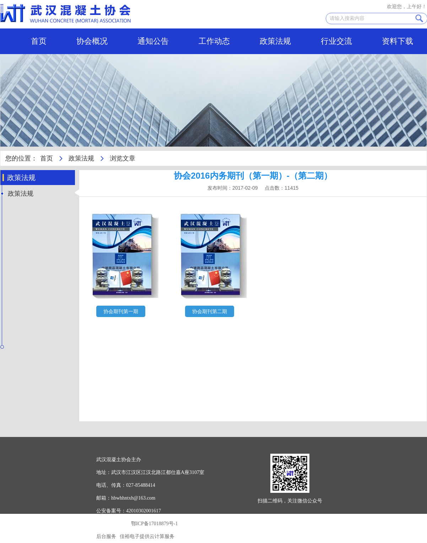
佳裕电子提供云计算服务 (147, 536)
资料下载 (397, 41)
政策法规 (275, 41)
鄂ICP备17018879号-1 (154, 523)
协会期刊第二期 (209, 311)
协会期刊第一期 (120, 311)
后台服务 (106, 536)
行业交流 (336, 41)
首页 (39, 41)
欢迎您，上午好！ (407, 6)
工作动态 (214, 41)
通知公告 (153, 41)
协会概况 (92, 41)
